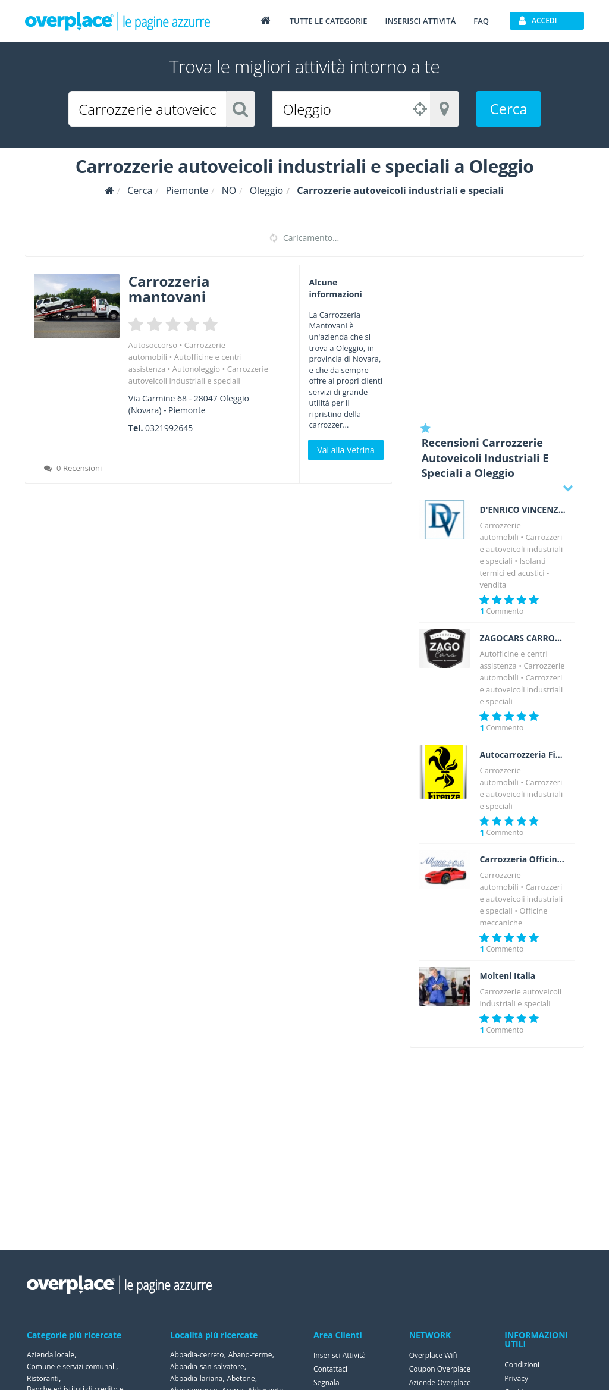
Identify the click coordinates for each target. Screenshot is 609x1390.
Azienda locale (50, 1355)
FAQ (481, 20)
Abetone (241, 1378)
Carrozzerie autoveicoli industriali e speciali (521, 549)
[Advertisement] (497, 339)
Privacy (516, 1378)
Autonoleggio (196, 368)
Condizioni (521, 1365)
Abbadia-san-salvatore (207, 1366)
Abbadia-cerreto (197, 1355)
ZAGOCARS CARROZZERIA (522, 638)
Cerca (508, 108)
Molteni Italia (507, 976)
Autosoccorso (152, 345)
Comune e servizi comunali (71, 1366)
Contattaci (330, 1369)
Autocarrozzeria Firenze (522, 754)
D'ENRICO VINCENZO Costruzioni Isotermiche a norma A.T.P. (522, 509)
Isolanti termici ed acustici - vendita (514, 573)
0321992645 (169, 428)
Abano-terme (250, 1355)
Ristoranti (43, 1378)
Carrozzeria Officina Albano (522, 859)
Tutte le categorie (329, 20)
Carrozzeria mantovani (169, 288)
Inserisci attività (420, 20)
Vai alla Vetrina (345, 450)
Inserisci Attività (339, 1355)
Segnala (326, 1383)
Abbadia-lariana (196, 1378)
